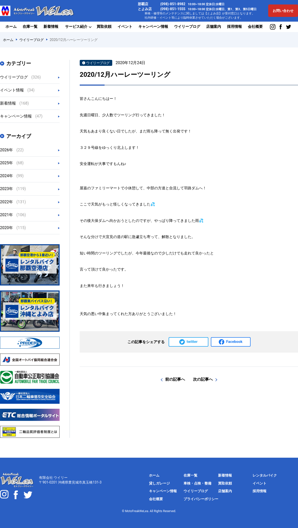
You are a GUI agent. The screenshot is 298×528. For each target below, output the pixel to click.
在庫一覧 (30, 26)
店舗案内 (213, 26)
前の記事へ (175, 379)
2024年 (12, 175)
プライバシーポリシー (201, 499)
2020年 (13, 227)
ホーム (11, 26)
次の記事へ (203, 379)
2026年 (12, 150)
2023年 (13, 188)
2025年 (12, 163)
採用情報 (234, 26)
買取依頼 (104, 26)
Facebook (234, 341)
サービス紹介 (76, 26)
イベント (124, 26)
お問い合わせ (283, 11)
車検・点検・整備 (197, 483)
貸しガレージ (159, 483)
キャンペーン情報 (153, 26)
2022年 (13, 202)
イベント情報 (17, 90)
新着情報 (50, 26)
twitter (192, 341)
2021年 (13, 214)
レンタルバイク (265, 475)
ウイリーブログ (187, 26)
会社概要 (255, 26)
